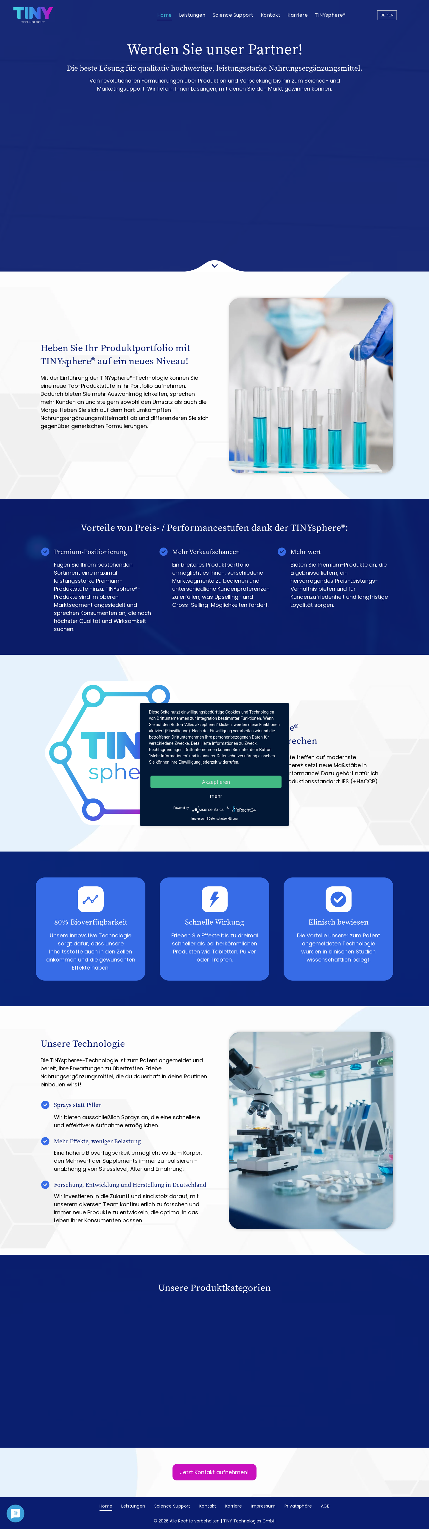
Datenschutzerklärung (223, 818)
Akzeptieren (216, 782)
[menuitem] (164, 15)
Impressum (198, 818)
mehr (216, 796)
